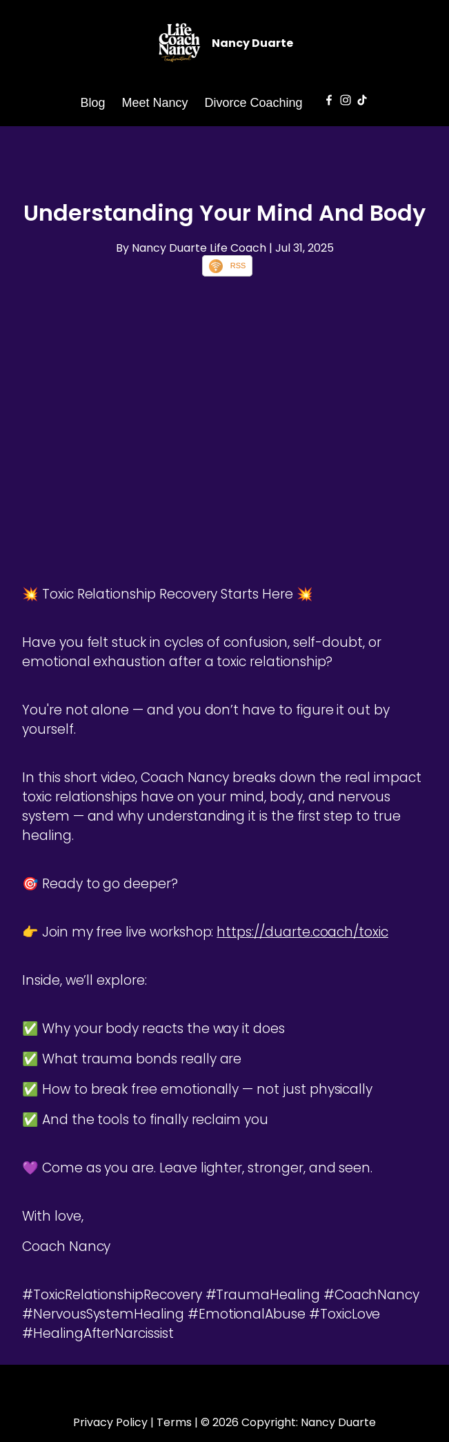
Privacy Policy (110, 1422)
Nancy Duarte (252, 43)
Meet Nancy (154, 103)
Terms (174, 1422)
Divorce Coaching (254, 103)
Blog (92, 103)
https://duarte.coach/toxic (302, 932)
